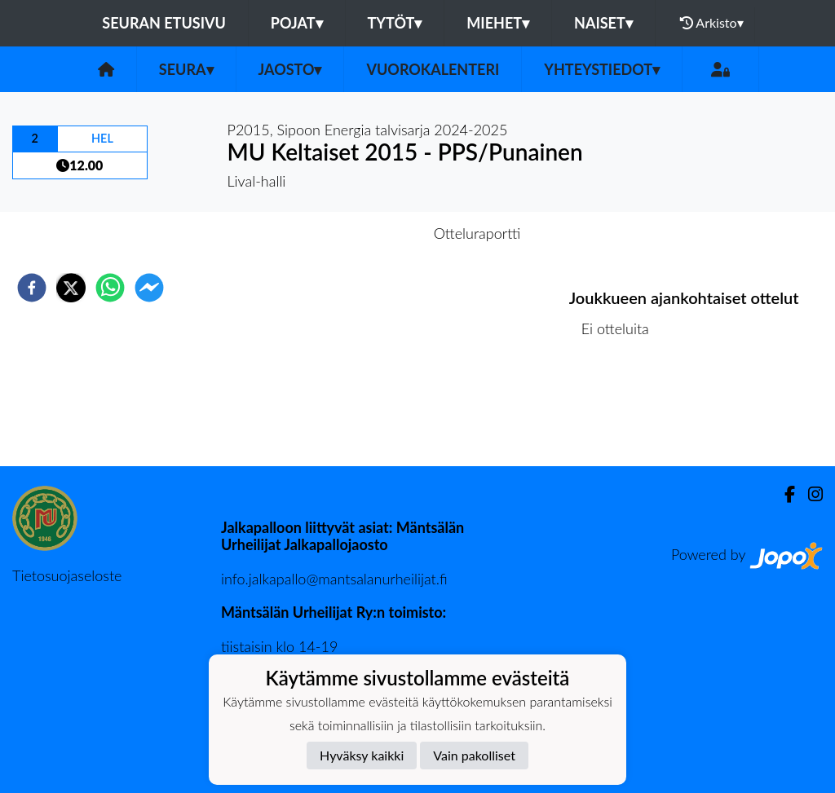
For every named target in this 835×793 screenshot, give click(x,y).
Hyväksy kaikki (362, 755)
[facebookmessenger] (149, 287)
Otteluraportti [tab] (477, 233)
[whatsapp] (110, 287)
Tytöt (395, 23)
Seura (186, 69)
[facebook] (31, 287)
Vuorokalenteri (432, 69)
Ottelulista (622, 411)
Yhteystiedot (602, 69)
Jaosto (290, 69)
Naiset (603, 23)
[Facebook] (783, 494)
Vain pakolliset (474, 755)
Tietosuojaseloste (66, 575)
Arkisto (712, 23)
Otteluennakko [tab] (361, 233)
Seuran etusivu (164, 23)
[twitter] (71, 287)
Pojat (297, 23)
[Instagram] (809, 494)
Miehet (497, 23)
